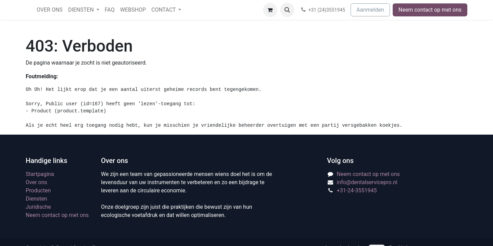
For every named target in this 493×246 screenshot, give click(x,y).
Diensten (36, 198)
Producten (38, 190)
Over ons (36, 182)
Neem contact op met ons (430, 9)
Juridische (38, 207)
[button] (287, 10)
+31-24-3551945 (357, 190)
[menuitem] (49, 10)
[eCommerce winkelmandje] (270, 10)
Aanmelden (370, 9)
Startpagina (40, 174)
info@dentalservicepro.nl (367, 182)
